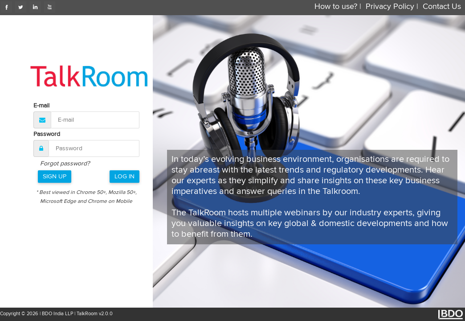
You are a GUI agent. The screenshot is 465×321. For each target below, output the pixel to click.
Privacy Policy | (392, 7)
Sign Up (54, 177)
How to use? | (337, 7)
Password (46, 134)
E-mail (41, 106)
